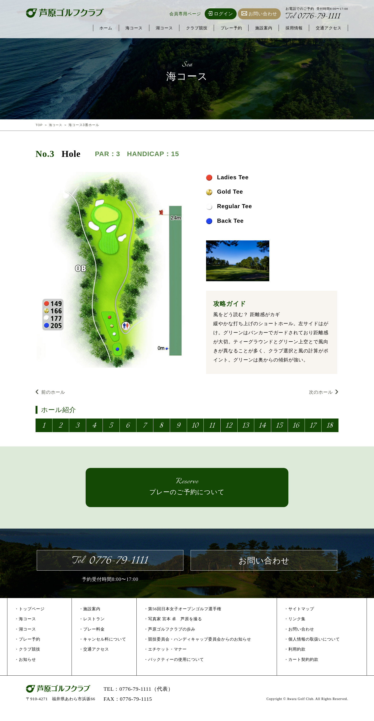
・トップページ (30, 617)
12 (229, 427)
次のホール (323, 392)
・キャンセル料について (102, 648)
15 (279, 427)
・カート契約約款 (301, 668)
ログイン (220, 13)
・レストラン (92, 628)
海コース (116, 28)
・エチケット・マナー (165, 658)
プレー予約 (221, 28)
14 (262, 427)
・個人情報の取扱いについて (312, 648)
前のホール (51, 392)
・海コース (25, 628)
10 (195, 427)
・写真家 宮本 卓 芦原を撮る (173, 628)
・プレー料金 (92, 638)
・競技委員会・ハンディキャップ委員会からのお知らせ (197, 648)
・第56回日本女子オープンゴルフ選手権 (182, 617)
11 (211, 427)
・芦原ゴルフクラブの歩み (169, 638)
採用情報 (289, 28)
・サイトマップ (299, 617)
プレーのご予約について (187, 489)
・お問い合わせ (299, 638)
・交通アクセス (94, 658)
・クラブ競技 (27, 658)
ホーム (85, 28)
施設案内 (257, 28)
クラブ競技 (184, 28)
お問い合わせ (259, 13)
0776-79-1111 (315, 17)
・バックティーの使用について (174, 668)
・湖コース (25, 638)
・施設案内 (89, 617)
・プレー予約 (27, 648)
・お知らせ (25, 668)
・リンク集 (295, 628)
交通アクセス (327, 28)
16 (296, 427)
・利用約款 (295, 658)
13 (245, 427)
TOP (39, 125)
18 (330, 427)
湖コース (149, 28)
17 (313, 427)
